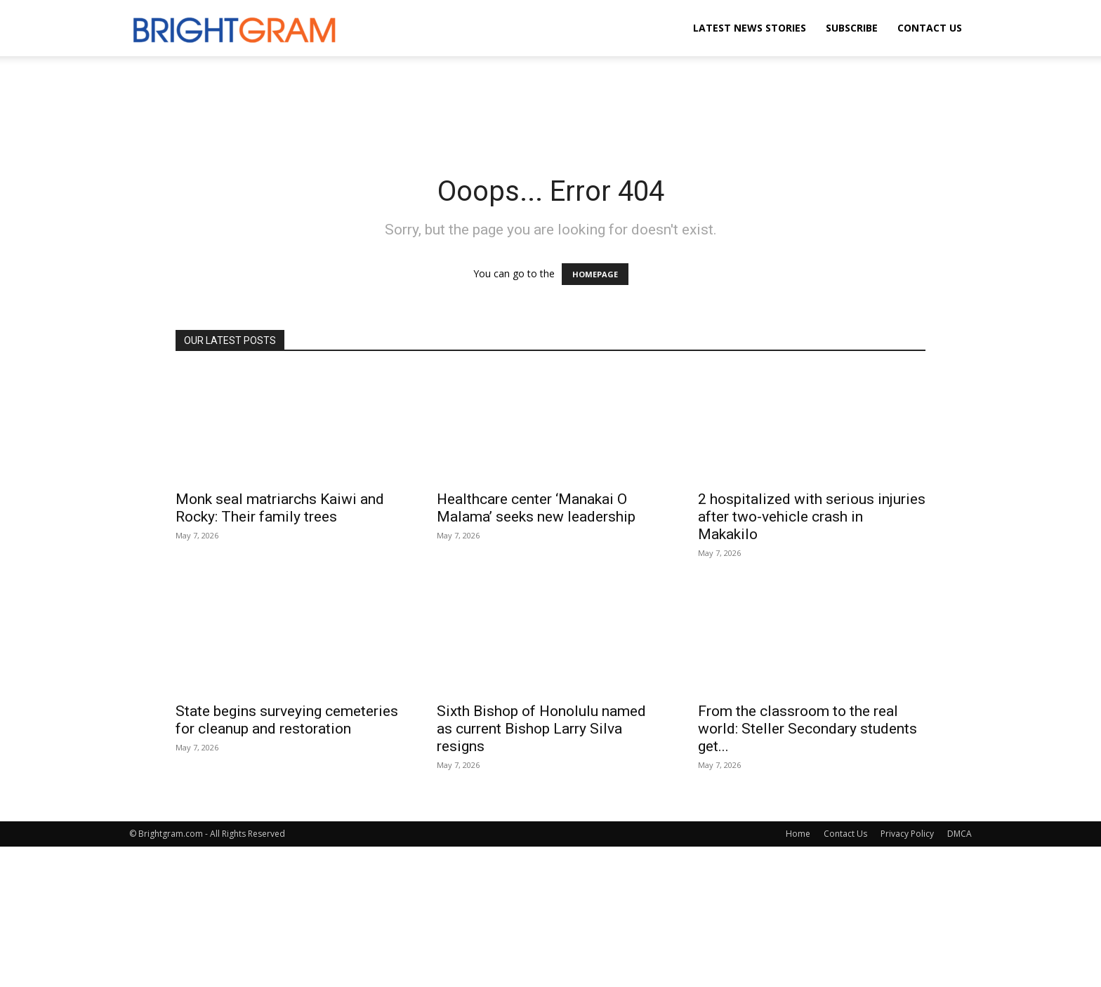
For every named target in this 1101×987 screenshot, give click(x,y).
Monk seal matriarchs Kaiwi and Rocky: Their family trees (280, 508)
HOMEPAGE (595, 274)
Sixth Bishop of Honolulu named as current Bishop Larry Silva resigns (541, 729)
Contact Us (929, 27)
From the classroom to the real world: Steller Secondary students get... (807, 729)
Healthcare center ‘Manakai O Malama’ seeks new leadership (536, 508)
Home (798, 834)
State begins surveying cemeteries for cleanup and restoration (287, 720)
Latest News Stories (749, 27)
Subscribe (852, 27)
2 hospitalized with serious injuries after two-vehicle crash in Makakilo (811, 517)
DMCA (959, 834)
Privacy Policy (907, 834)
